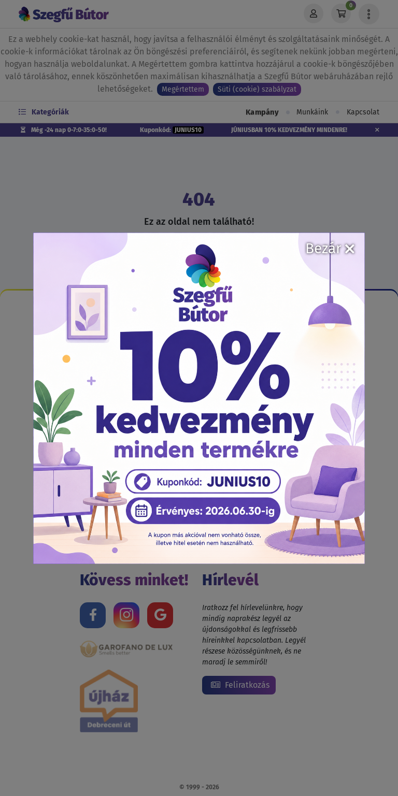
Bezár (329, 248)
